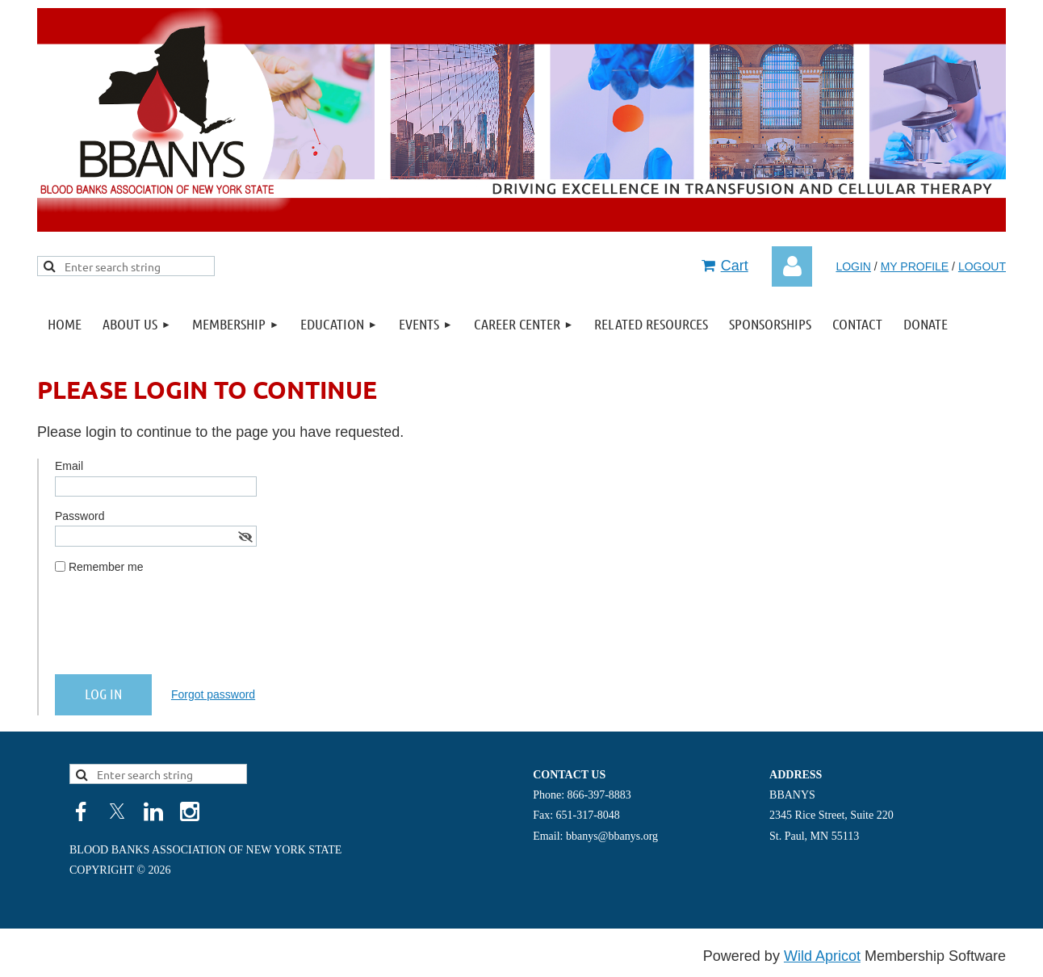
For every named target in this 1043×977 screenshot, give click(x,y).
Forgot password (213, 694)
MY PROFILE (915, 266)
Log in (792, 266)
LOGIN (853, 266)
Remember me (106, 566)
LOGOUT (982, 266)
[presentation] (177, 630)
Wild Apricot (822, 956)
